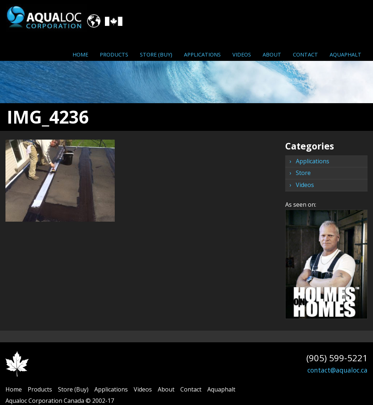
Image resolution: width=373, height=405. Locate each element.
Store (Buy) (156, 54)
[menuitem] (80, 54)
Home (80, 54)
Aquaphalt (345, 54)
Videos (241, 54)
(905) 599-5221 (337, 358)
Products (114, 54)
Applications (202, 54)
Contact (305, 54)
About (272, 54)
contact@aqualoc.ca (337, 370)
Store (303, 173)
